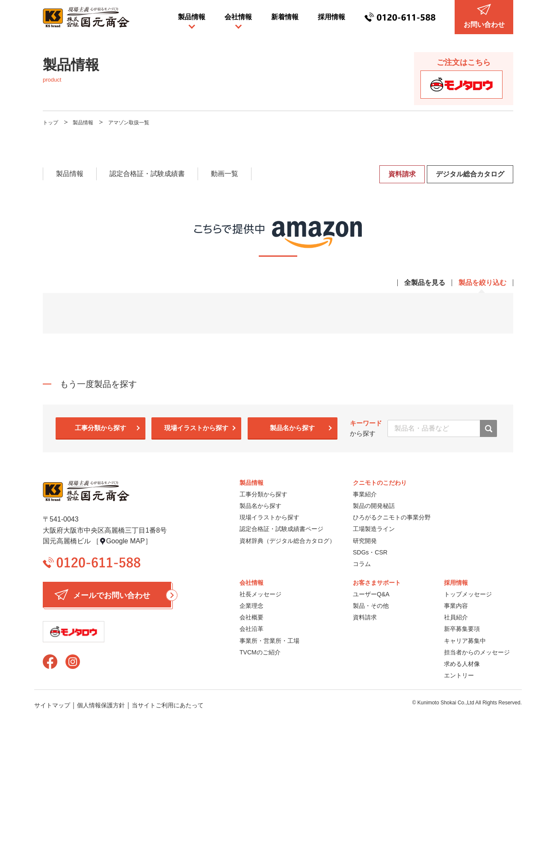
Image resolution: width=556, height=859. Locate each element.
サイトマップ (52, 705)
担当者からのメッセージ (477, 652)
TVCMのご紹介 (260, 652)
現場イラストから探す (196, 427)
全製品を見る (424, 282)
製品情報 (191, 17)
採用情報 (331, 17)
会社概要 (251, 617)
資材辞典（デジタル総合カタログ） (287, 540)
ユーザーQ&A (371, 594)
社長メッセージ (260, 594)
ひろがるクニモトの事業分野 (392, 517)
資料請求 (402, 174)
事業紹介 (365, 494)
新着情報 (285, 17)
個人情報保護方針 (101, 705)
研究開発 (365, 540)
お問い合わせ (484, 16)
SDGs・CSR (370, 552)
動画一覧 (224, 173)
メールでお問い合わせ (112, 594)
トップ (50, 123)
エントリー (459, 675)
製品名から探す (292, 427)
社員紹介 (456, 617)
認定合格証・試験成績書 (147, 173)
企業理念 (251, 605)
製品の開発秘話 (374, 505)
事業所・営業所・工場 (269, 640)
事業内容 (456, 605)
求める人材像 (462, 663)
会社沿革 (251, 628)
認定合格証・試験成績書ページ (281, 528)
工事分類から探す (100, 427)
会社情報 (238, 17)
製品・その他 (371, 605)
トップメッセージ (468, 594)
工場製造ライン (374, 528)
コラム (362, 563)
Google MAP (125, 541)
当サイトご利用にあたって (168, 705)
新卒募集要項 (462, 628)
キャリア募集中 (465, 640)
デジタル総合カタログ (470, 174)
